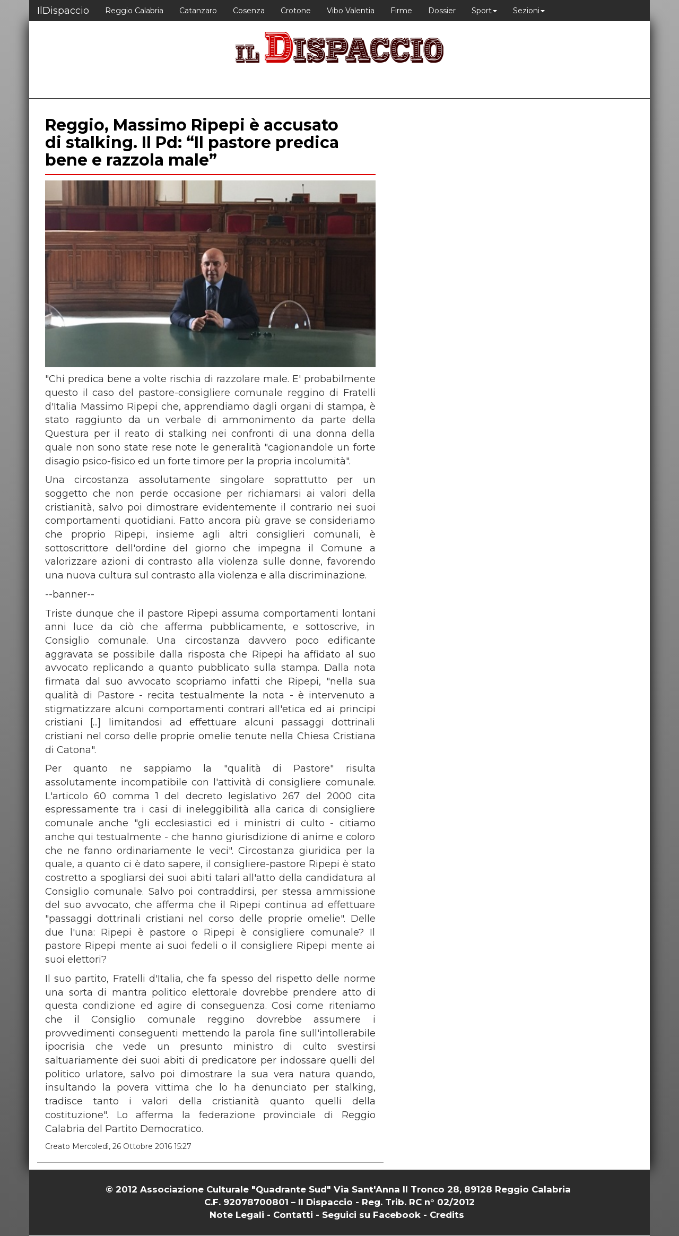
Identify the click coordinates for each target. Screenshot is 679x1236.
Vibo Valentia (351, 10)
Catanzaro (198, 10)
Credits (447, 1214)
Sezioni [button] (529, 10)
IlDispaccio (63, 10)
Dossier (442, 10)
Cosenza (249, 10)
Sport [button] (484, 10)
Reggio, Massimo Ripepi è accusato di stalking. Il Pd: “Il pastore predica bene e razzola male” (192, 142)
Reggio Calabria (134, 10)
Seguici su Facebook (371, 1214)
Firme (401, 10)
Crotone (296, 10)
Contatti (293, 1214)
